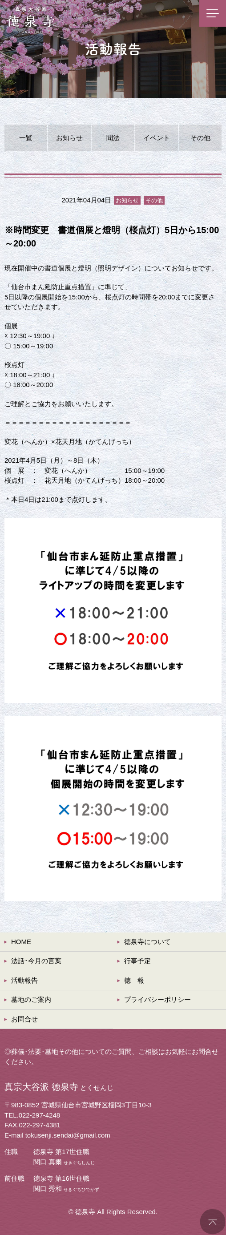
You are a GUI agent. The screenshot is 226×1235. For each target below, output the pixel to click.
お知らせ (69, 137)
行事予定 (137, 961)
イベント (156, 137)
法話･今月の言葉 (36, 961)
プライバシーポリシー (157, 999)
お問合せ (24, 1019)
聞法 (113, 137)
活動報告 (24, 980)
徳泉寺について (147, 941)
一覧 (25, 137)
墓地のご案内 (31, 999)
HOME (21, 941)
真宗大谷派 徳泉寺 (31, 20)
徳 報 (134, 980)
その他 (200, 137)
